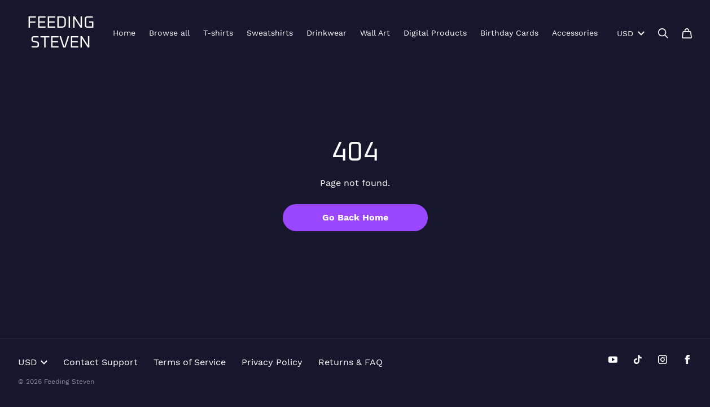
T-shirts (218, 32)
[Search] (663, 33)
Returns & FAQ (350, 362)
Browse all (169, 32)
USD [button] (32, 362)
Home (124, 32)
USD (631, 33)
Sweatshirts (270, 32)
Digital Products (435, 32)
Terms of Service (190, 362)
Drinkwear (326, 32)
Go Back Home (355, 217)
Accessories (575, 32)
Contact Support (100, 362)
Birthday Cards (509, 32)
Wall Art (375, 32)
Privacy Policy (272, 362)
